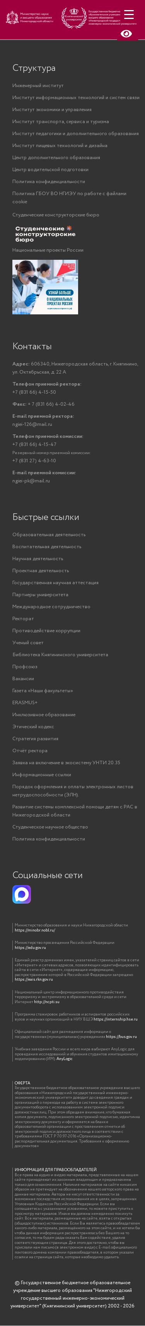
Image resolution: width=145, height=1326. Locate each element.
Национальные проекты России (48, 250)
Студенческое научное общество (50, 827)
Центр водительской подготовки (50, 169)
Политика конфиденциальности (48, 181)
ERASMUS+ (25, 703)
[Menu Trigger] (129, 14)
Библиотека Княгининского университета (60, 655)
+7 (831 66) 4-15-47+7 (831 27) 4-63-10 (51, 449)
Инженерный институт (38, 85)
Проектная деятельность (40, 571)
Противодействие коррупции (46, 631)
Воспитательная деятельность (46, 547)
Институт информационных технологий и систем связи (76, 97)
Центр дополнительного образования (56, 157)
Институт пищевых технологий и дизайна (59, 145)
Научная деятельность (37, 559)
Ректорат (23, 619)
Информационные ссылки (41, 775)
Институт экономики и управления (52, 109)
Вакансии (23, 679)
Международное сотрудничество (51, 607)
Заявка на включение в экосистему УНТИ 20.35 (66, 763)
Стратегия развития (35, 739)
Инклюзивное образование (43, 715)
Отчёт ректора (30, 751)
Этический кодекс (33, 727)
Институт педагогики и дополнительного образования (75, 133)
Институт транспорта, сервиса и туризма (60, 121)
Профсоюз (25, 667)
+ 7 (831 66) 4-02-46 (43, 404)
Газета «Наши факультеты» (42, 691)
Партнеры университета (40, 595)
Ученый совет (28, 643)
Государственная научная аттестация (55, 583)
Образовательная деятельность (48, 535)
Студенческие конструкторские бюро (55, 215)
